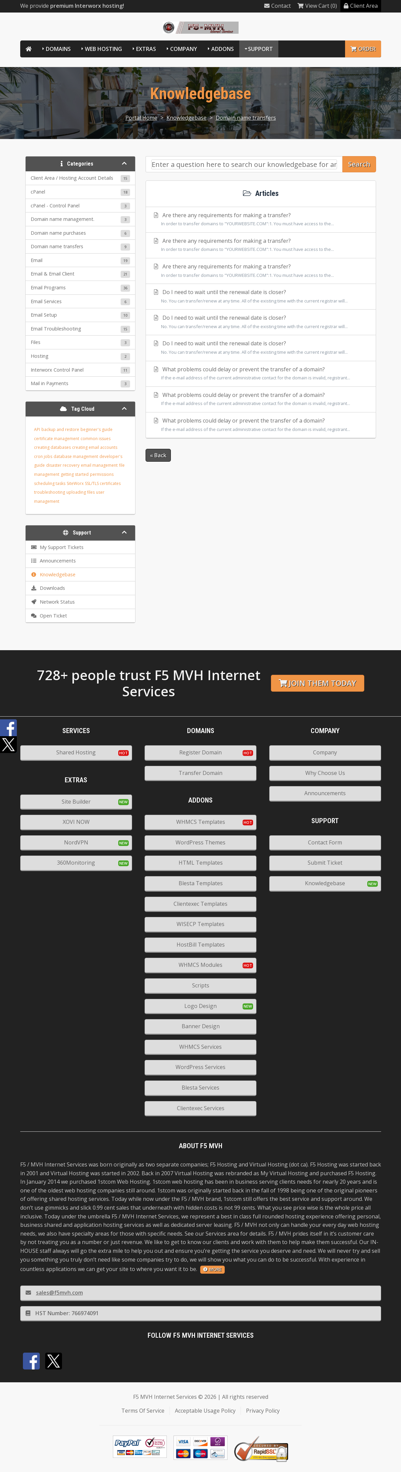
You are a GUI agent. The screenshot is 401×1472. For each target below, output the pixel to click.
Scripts (200, 985)
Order (363, 49)
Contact (277, 5)
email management (99, 465)
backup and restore (60, 429)
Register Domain (200, 752)
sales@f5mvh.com (54, 1292)
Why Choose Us (325, 773)
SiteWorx (75, 483)
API (37, 429)
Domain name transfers (246, 117)
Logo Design (200, 1006)
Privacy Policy (263, 1410)
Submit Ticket (325, 862)
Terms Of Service (142, 1410)
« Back (158, 455)
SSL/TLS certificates (103, 483)
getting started (75, 474)
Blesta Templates (201, 883)
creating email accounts (94, 447)
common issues (96, 438)
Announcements (325, 793)
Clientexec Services (200, 1108)
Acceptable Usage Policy (205, 1410)
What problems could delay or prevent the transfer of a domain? (261, 374)
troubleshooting (49, 492)
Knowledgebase (186, 117)
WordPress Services (200, 1067)
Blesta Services (200, 1087)
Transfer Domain (200, 773)
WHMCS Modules (200, 965)
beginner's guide (97, 429)
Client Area (361, 5)
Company (183, 49)
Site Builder (76, 801)
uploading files (80, 492)
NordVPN (76, 842)
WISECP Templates (200, 924)
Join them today (317, 683)
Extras (146, 49)
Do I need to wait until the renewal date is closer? (261, 296)
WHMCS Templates (200, 822)
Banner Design (201, 1026)
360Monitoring (76, 862)
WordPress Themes (200, 842)
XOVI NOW (76, 822)
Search (359, 164)
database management (76, 456)
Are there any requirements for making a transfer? (261, 219)
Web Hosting (103, 49)
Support (260, 49)
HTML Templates (201, 862)
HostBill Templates (201, 944)
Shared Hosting (76, 752)
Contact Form (325, 842)
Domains (58, 49)
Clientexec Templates (200, 903)
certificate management (56, 438)
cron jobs (43, 456)
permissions (102, 474)
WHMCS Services (200, 1046)
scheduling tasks (49, 483)
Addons (222, 49)
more (212, 1269)
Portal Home (141, 117)
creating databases (52, 447)
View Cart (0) (317, 5)
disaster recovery (63, 465)
